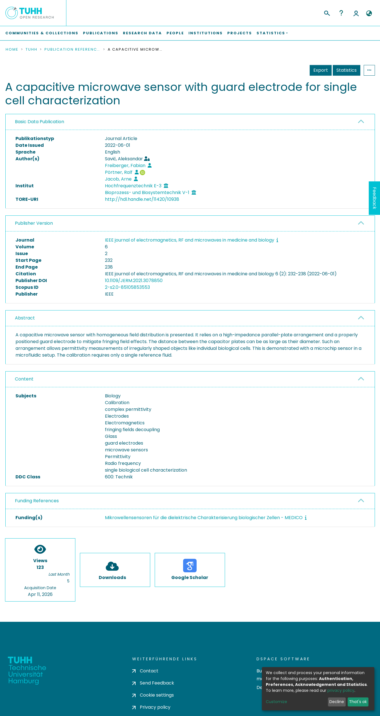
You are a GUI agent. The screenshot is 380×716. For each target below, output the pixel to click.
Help (341, 13)
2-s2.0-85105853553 (127, 287)
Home (12, 49)
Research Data (142, 33)
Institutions (205, 33)
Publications (100, 33)
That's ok (358, 701)
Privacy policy (151, 707)
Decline (336, 701)
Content (24, 379)
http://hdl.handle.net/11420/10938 (142, 199)
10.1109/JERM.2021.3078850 (134, 280)
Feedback (374, 198)
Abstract (25, 318)
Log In (356, 13)
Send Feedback (153, 683)
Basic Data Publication (39, 121)
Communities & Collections (41, 33)
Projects (239, 33)
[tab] (190, 122)
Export (320, 70)
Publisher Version (34, 223)
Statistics (346, 70)
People (175, 33)
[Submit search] (326, 12)
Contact (145, 671)
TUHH (31, 49)
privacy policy (340, 690)
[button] (369, 13)
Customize (276, 701)
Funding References (37, 500)
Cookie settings (153, 695)
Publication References (72, 49)
